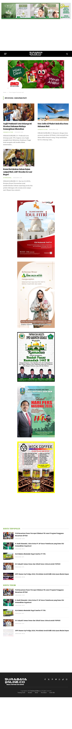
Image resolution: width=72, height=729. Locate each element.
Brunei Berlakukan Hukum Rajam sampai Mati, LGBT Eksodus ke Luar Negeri (17, 172)
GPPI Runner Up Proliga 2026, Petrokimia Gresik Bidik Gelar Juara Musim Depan (42, 574)
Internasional (7, 177)
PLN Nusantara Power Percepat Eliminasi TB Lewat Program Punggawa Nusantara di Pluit (39, 534)
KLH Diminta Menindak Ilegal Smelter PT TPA (30, 554)
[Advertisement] (36, 35)
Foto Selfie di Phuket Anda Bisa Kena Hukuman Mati (53, 125)
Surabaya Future (8, 132)
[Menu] (5, 54)
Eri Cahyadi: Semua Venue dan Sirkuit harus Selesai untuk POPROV (37, 564)
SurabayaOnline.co (35, 691)
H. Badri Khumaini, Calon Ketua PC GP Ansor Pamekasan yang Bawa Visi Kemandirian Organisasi (39, 545)
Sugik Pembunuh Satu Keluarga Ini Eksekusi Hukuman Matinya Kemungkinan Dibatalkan (17, 126)
